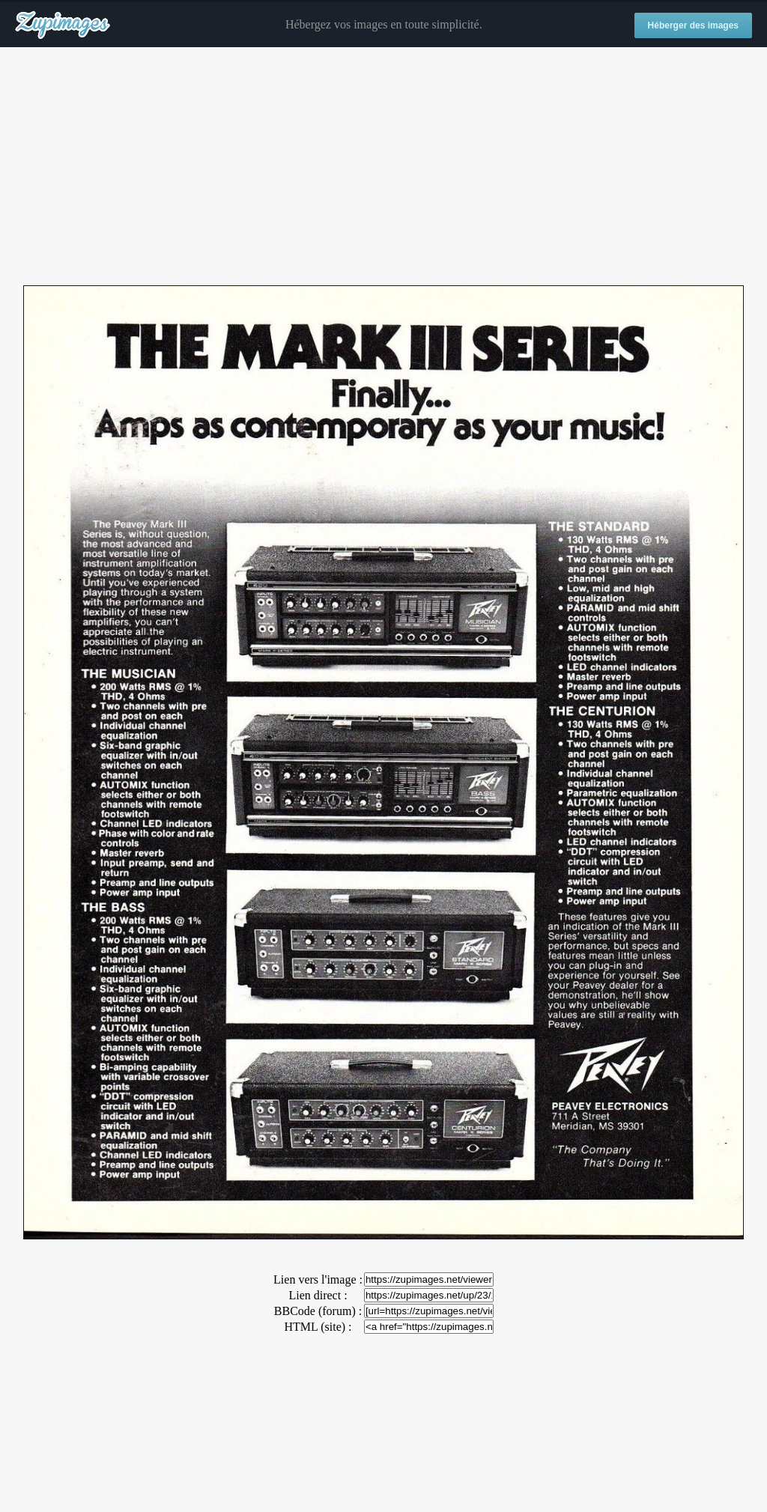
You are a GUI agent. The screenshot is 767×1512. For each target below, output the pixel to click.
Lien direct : (317, 1295)
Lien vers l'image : (318, 1279)
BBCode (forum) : (318, 1311)
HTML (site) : (317, 1326)
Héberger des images (693, 25)
